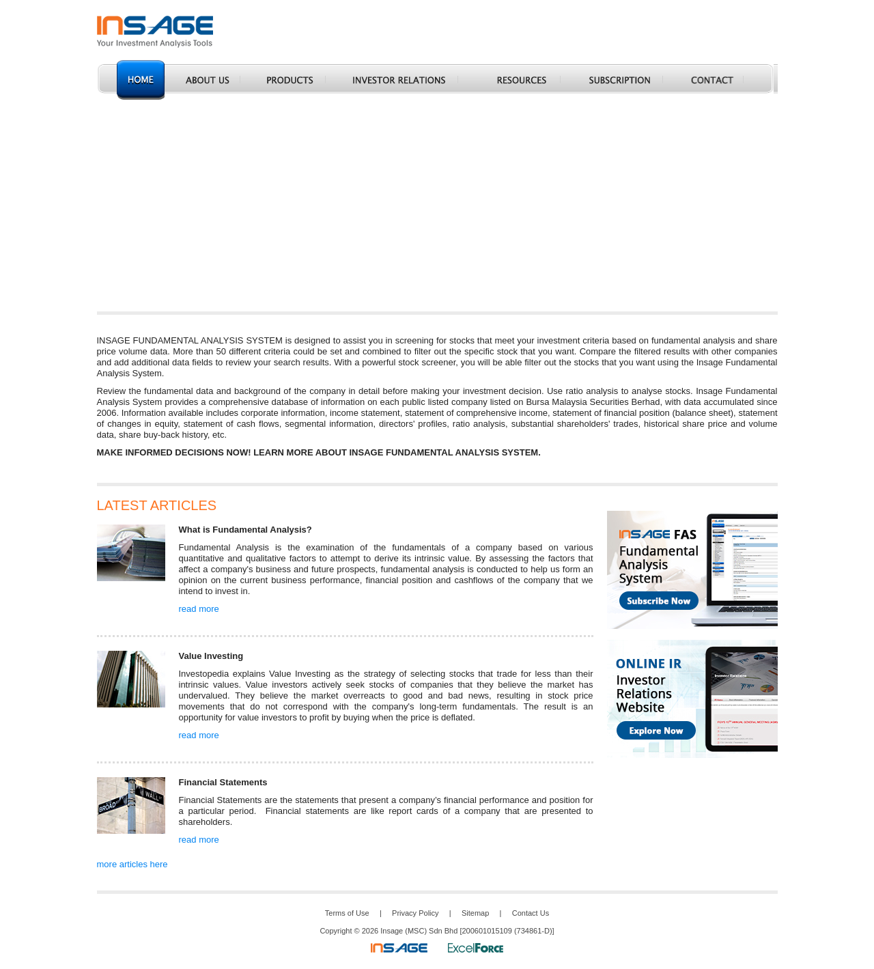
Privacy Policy (415, 913)
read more (199, 609)
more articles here (132, 864)
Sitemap (475, 913)
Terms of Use (347, 913)
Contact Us (530, 913)
